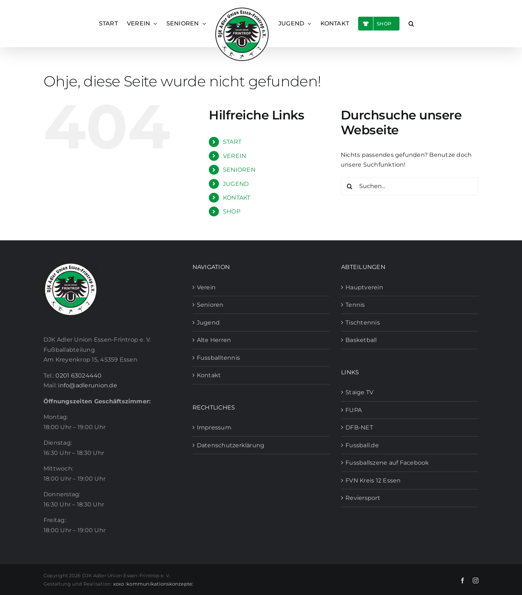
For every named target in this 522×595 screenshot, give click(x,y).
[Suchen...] (409, 186)
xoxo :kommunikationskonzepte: (153, 584)
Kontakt (209, 375)
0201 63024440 (78, 375)
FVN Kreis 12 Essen (373, 480)
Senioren (210, 304)
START (232, 141)
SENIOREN (239, 169)
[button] (411, 23)
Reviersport (362, 497)
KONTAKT (236, 197)
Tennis (355, 304)
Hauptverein (364, 287)
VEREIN (234, 155)
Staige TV (359, 392)
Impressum (214, 427)
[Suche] (350, 186)
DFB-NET (359, 427)
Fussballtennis (218, 357)
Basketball (361, 340)
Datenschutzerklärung (231, 445)
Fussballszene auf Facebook (387, 462)
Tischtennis (362, 322)
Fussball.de (362, 445)
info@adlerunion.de (87, 385)
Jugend (208, 322)
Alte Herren (214, 340)
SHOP (231, 211)
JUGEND (236, 183)
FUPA (353, 410)
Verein (206, 287)
